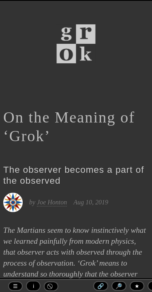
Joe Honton (52, 202)
